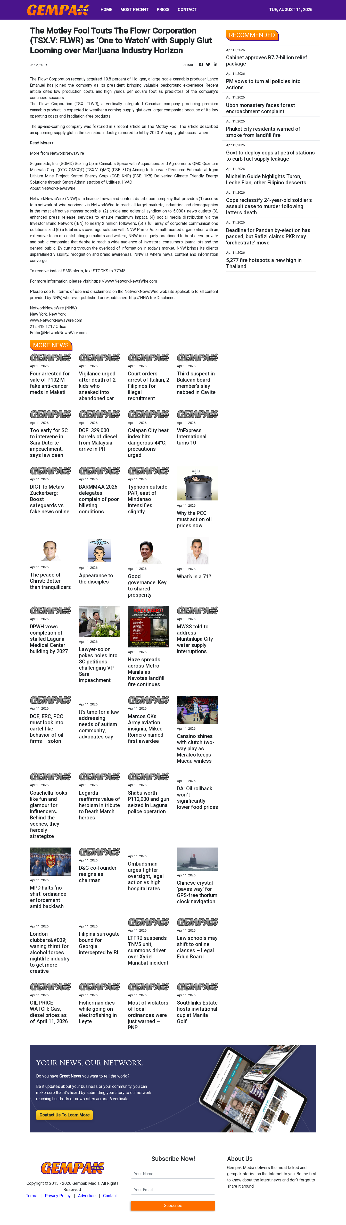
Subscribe (173, 1205)
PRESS (163, 9)
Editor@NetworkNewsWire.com (58, 332)
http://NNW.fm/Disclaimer (152, 297)
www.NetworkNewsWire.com (56, 320)
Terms (31, 1195)
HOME (106, 9)
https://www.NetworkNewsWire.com (124, 281)
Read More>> (42, 143)
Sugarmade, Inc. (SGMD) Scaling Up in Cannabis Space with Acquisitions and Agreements (110, 163)
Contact (110, 1195)
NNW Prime (137, 229)
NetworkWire (102, 204)
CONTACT (187, 9)
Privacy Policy (58, 1195)
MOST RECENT (134, 9)
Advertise (87, 1195)
